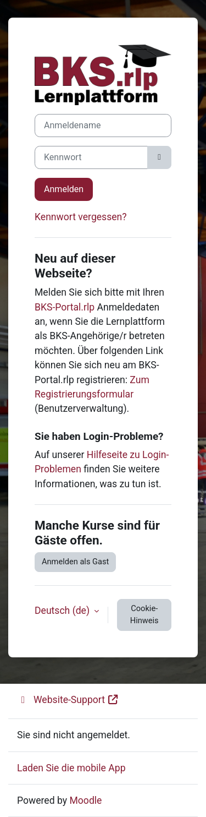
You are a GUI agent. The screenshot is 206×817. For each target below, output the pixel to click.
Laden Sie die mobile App (71, 768)
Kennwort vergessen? (81, 216)
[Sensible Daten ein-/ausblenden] (159, 157)
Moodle (85, 800)
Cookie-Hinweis (144, 614)
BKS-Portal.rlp (64, 307)
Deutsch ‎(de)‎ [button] (63, 610)
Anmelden (63, 189)
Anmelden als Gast (75, 562)
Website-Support (68, 699)
